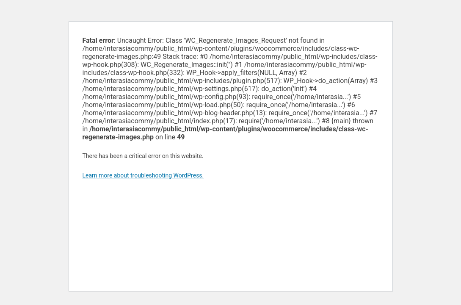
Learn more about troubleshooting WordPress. (143, 175)
